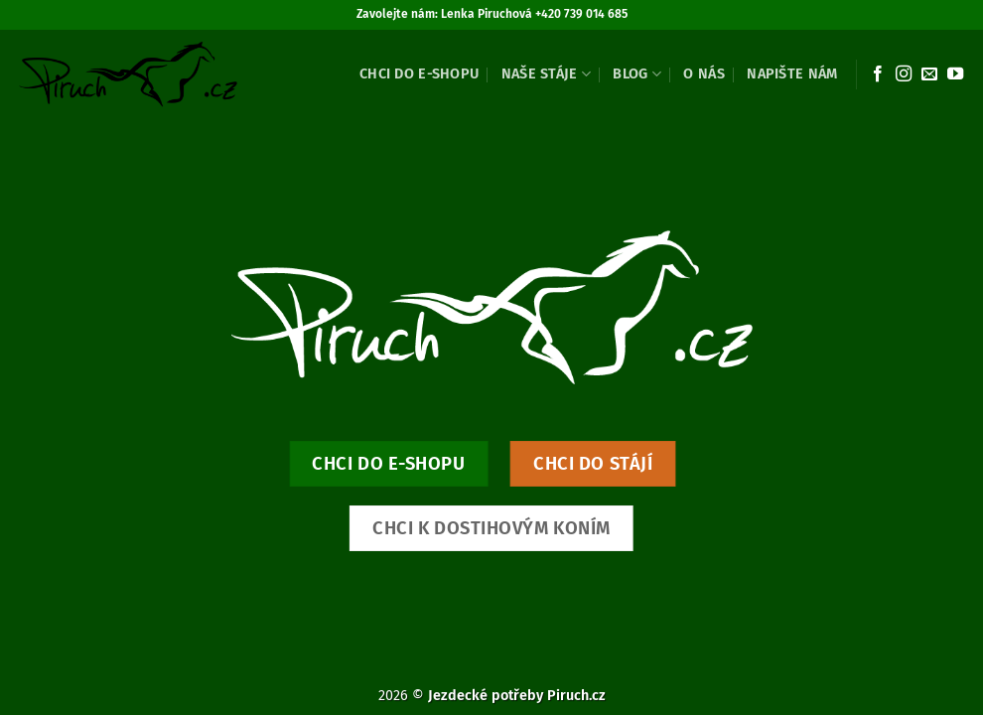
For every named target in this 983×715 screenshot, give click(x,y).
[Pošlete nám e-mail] (929, 74)
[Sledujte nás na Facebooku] (878, 74)
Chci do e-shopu (419, 74)
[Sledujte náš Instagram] (904, 74)
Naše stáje (546, 74)
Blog (637, 74)
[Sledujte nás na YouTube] (955, 74)
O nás (703, 74)
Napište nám (792, 74)
